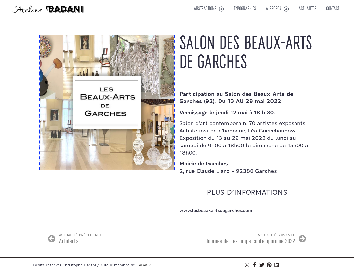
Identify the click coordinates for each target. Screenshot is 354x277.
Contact (332, 8)
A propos (277, 9)
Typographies (245, 8)
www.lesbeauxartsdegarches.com (215, 210)
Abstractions (209, 9)
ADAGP (144, 265)
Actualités (307, 8)
